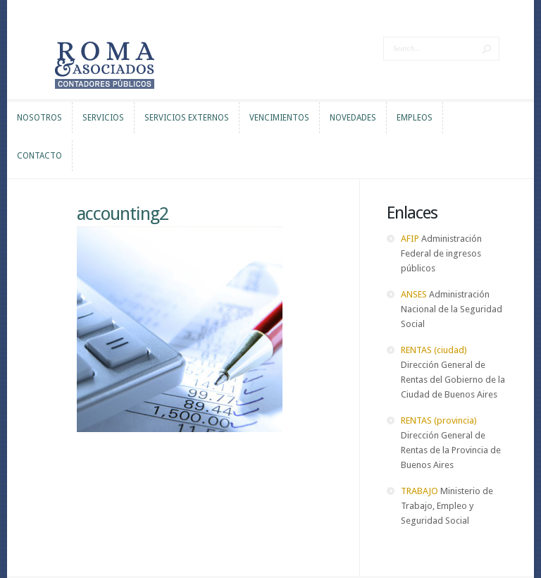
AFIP (410, 238)
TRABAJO (419, 491)
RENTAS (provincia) (439, 420)
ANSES (414, 294)
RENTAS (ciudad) (434, 350)
